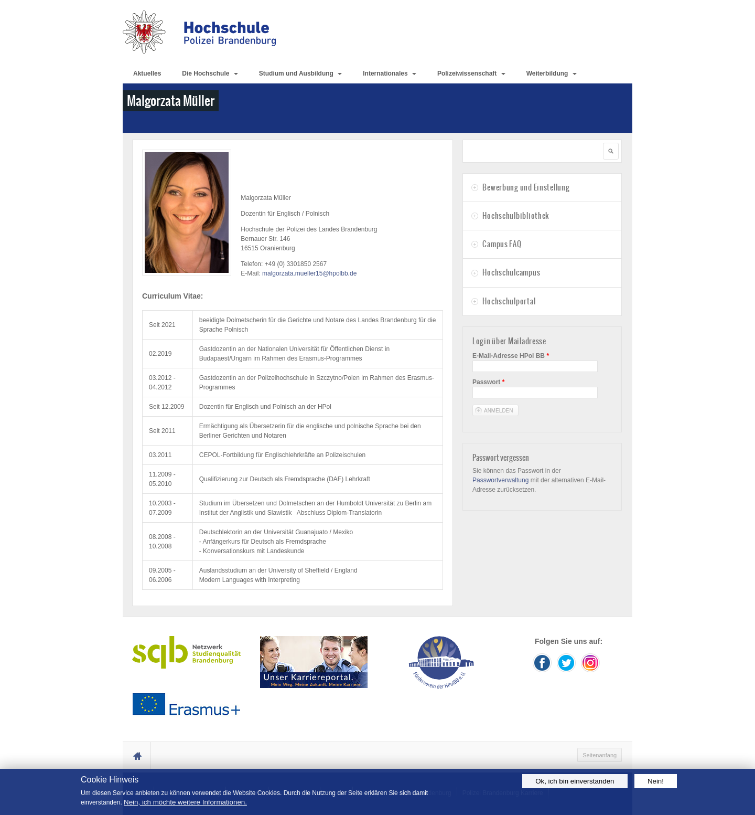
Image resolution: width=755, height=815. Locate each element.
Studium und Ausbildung (300, 73)
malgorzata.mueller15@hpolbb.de (309, 273)
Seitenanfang (600, 755)
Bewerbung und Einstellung (525, 187)
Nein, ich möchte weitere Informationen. (185, 802)
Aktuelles (147, 73)
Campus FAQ (501, 244)
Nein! (656, 781)
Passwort (488, 382)
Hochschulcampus (511, 272)
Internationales (389, 73)
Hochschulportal (508, 301)
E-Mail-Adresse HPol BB (510, 355)
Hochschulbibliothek (515, 215)
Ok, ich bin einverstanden (574, 781)
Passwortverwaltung (500, 480)
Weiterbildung (551, 73)
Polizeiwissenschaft (471, 73)
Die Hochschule (210, 73)
